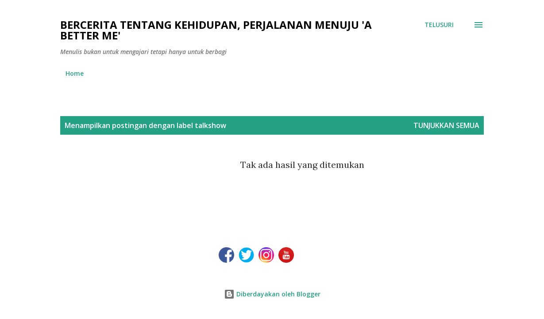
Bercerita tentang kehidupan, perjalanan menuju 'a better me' (216, 30)
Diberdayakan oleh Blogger (272, 294)
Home (75, 73)
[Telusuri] (439, 24)
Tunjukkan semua (446, 125)
